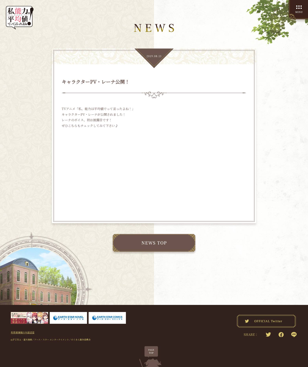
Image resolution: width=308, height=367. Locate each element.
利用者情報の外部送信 (22, 332)
